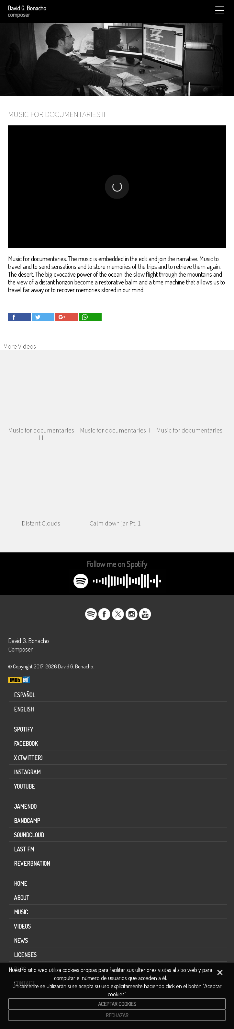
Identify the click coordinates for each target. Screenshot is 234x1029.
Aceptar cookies (117, 1003)
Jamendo (25, 806)
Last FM (24, 849)
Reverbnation (32, 863)
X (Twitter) (28, 757)
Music (21, 912)
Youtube (24, 786)
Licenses (25, 954)
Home (20, 883)
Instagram (27, 772)
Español (24, 695)
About (21, 897)
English (24, 709)
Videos (22, 926)
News (21, 940)
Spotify (23, 729)
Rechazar (117, 1015)
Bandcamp (27, 820)
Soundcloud (29, 834)
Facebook (26, 743)
